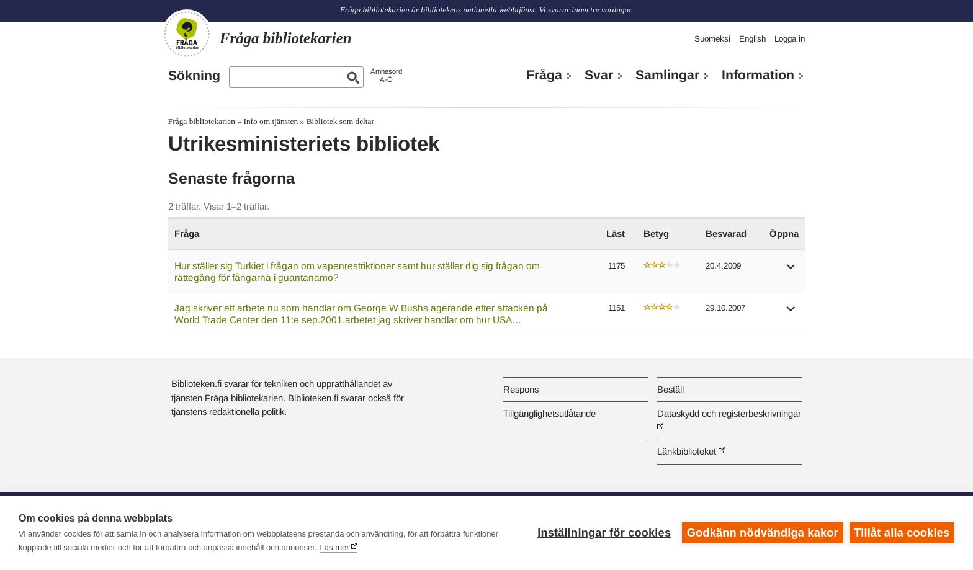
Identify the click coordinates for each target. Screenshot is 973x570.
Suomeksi (712, 38)
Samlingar (667, 75)
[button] (791, 270)
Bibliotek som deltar (340, 121)
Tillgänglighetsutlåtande (549, 413)
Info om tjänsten (270, 121)
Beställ (670, 389)
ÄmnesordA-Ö (386, 75)
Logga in (789, 38)
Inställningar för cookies (604, 533)
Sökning (194, 75)
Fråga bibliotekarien (201, 121)
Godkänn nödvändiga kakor (762, 533)
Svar (599, 75)
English (752, 38)
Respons (521, 389)
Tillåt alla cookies (901, 533)
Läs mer (334, 547)
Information (758, 75)
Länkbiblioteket (686, 451)
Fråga (544, 75)
